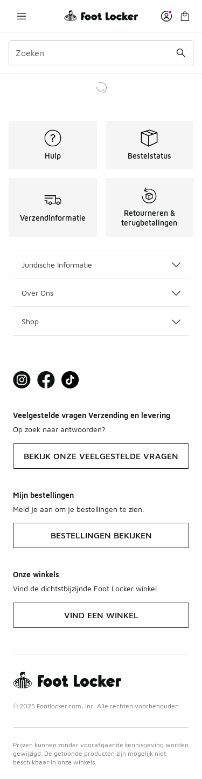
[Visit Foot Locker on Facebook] (46, 380)
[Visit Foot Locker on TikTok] (70, 380)
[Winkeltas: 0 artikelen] (184, 16)
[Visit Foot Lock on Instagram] (22, 380)
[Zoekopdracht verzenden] (181, 53)
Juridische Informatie (101, 264)
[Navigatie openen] (21, 16)
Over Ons (101, 292)
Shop (101, 321)
